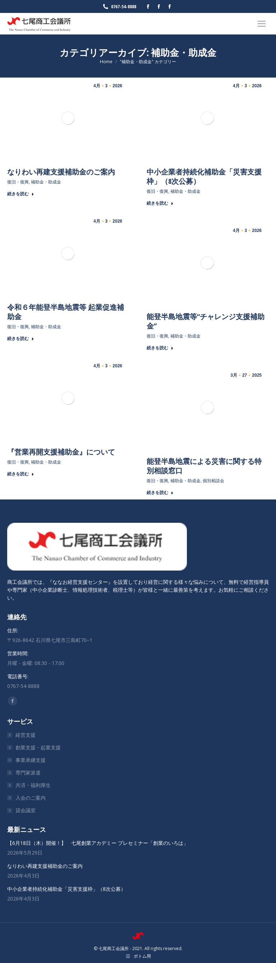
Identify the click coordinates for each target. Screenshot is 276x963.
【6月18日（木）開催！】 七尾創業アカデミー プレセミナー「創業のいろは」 (97, 842)
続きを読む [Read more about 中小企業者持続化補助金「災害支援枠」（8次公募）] (160, 203)
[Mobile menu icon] (261, 24)
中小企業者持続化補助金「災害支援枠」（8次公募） (204, 176)
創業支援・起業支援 (38, 747)
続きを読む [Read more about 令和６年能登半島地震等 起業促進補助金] (20, 338)
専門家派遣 (28, 772)
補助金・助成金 (46, 182)
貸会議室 (25, 810)
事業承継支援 (30, 760)
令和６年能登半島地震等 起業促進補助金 (65, 311)
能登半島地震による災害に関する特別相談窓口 (204, 465)
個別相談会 (213, 481)
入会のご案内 (30, 797)
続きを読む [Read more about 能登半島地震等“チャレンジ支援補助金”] (160, 348)
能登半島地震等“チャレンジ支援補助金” (205, 321)
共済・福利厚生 (33, 785)
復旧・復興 (18, 182)
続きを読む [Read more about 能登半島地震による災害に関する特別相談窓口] (160, 493)
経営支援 (25, 734)
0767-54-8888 (119, 6)
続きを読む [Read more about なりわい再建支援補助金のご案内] (20, 194)
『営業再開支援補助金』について (61, 452)
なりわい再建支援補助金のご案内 (61, 172)
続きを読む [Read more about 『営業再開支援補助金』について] (20, 474)
